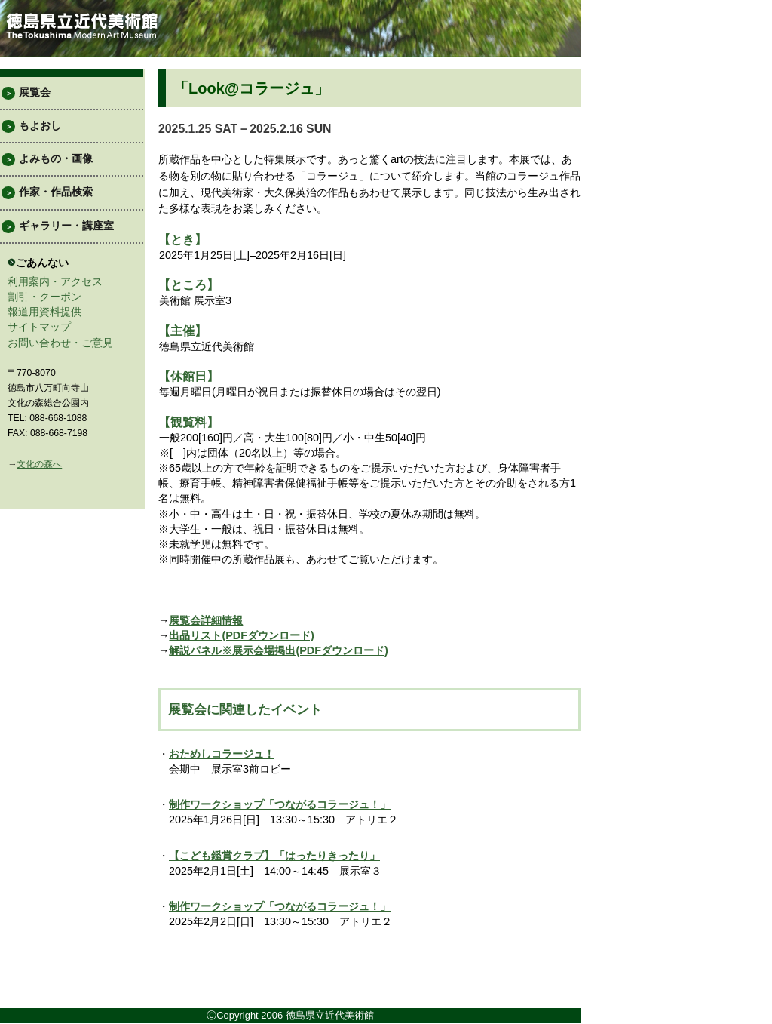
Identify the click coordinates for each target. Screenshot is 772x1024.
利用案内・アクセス (55, 281)
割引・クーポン (44, 297)
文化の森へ (39, 464)
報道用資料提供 (44, 312)
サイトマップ (39, 327)
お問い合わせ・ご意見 (60, 343)
